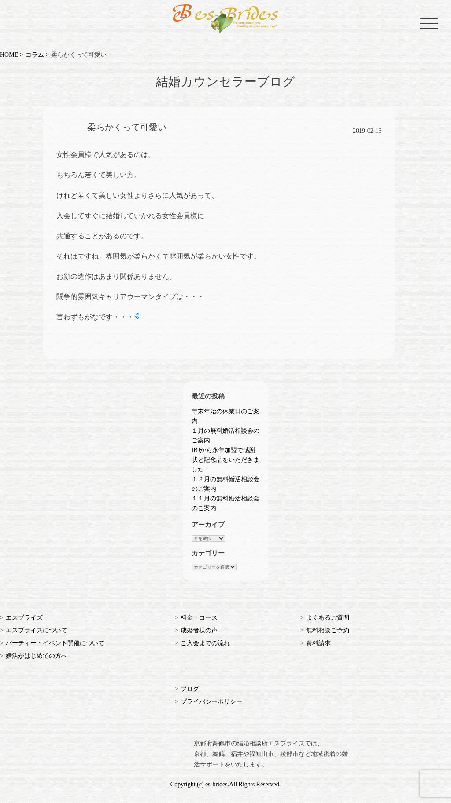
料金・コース (199, 617)
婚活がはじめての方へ (36, 656)
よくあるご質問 (327, 617)
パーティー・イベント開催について (55, 643)
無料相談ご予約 (327, 630)
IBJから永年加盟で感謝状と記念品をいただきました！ (225, 460)
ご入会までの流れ (205, 643)
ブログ (190, 689)
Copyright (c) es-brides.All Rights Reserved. (225, 784)
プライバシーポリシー (211, 701)
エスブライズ (24, 617)
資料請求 (318, 643)
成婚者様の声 (199, 630)
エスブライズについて (36, 630)
